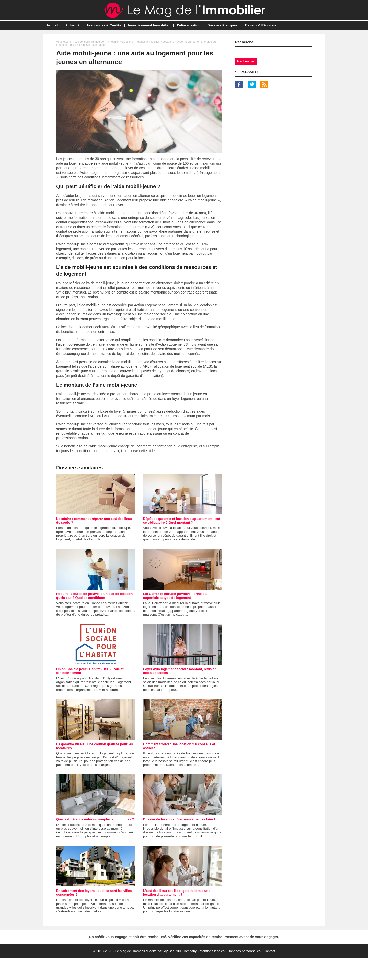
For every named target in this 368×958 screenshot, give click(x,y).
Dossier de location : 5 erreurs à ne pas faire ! (179, 819)
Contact (269, 951)
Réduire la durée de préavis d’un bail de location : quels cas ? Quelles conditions (95, 596)
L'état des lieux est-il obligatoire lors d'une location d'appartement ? (176, 892)
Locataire (168, 41)
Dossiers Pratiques (223, 25)
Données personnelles (243, 951)
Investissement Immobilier (149, 25)
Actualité (72, 25)
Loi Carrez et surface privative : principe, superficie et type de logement (175, 596)
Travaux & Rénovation (262, 25)
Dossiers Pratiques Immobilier (140, 41)
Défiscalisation (188, 25)
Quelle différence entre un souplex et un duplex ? (95, 819)
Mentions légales (212, 951)
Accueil (52, 25)
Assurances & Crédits (103, 25)
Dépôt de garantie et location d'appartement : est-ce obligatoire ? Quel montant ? (182, 520)
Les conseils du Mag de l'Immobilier (96, 41)
